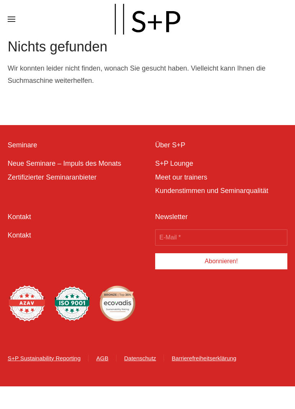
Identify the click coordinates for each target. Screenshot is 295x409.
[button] (11, 19)
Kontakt (19, 235)
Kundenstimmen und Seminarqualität (211, 191)
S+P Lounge (174, 163)
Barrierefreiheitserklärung (204, 358)
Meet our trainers (181, 177)
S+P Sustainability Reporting (44, 358)
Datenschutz (140, 358)
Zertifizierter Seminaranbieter (52, 177)
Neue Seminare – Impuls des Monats (64, 163)
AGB (102, 358)
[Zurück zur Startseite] (147, 19)
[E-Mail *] (221, 237)
